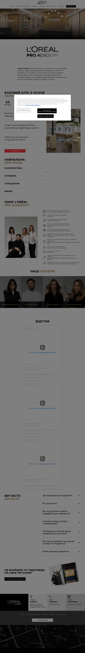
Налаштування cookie (23, 110)
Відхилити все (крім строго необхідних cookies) (47, 111)
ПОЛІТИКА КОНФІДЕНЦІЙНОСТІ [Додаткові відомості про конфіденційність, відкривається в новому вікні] (33, 105)
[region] (42, 108)
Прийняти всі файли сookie (45, 116)
